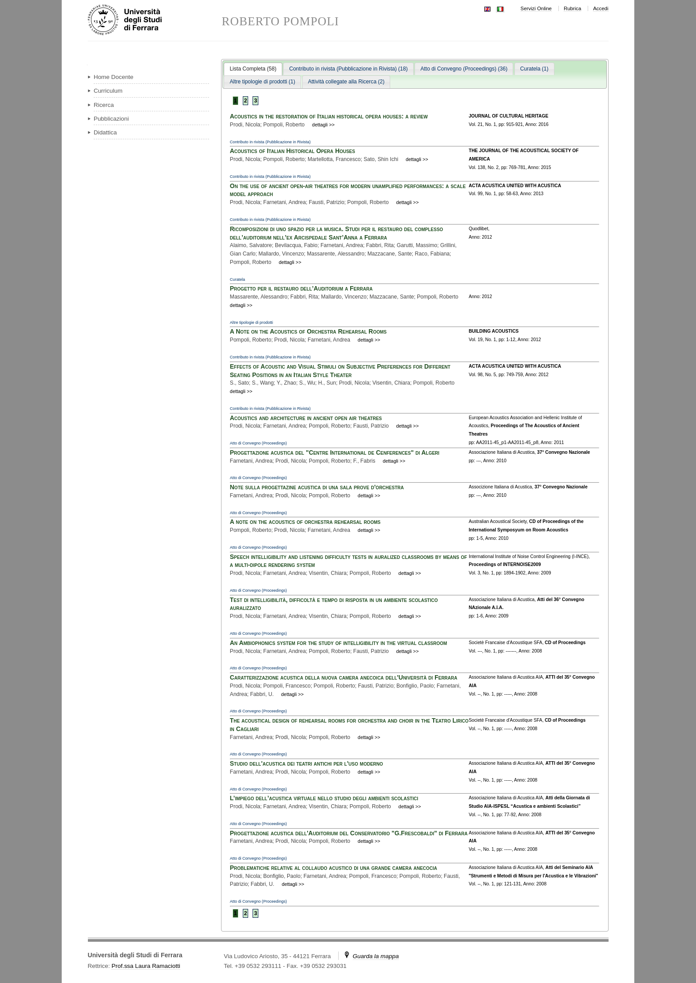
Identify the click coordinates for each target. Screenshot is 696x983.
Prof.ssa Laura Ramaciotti (145, 966)
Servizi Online (536, 8)
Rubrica (572, 8)
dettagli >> (323, 124)
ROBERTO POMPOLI (280, 22)
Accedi (600, 8)
